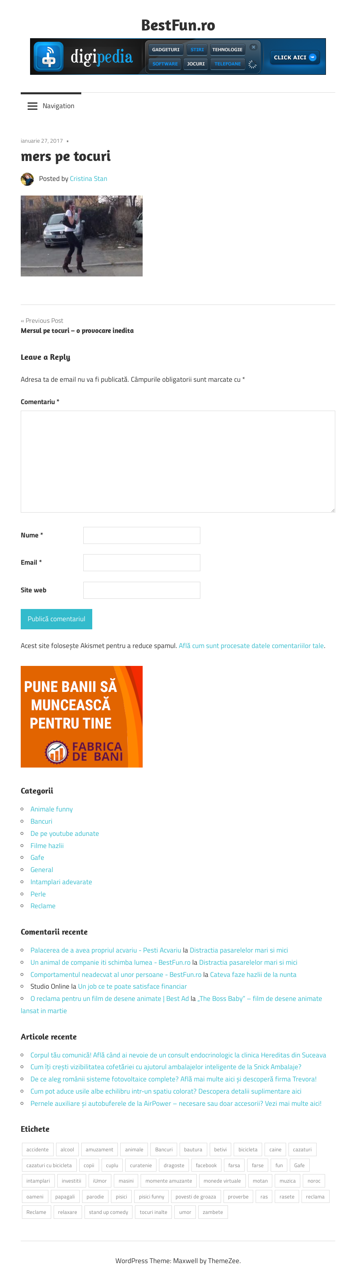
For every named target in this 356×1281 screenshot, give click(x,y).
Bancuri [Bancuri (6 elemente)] (164, 1149)
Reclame (43, 905)
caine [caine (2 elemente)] (275, 1149)
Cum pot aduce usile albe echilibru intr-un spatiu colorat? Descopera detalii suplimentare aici (166, 1091)
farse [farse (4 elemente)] (258, 1165)
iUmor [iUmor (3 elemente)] (100, 1181)
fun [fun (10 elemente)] (279, 1165)
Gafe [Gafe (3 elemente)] (299, 1165)
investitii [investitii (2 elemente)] (71, 1181)
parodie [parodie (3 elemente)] (95, 1196)
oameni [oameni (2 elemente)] (34, 1196)
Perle (38, 894)
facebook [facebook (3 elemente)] (206, 1165)
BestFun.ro (178, 24)
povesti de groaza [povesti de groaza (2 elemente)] (196, 1196)
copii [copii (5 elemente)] (89, 1165)
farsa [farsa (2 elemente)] (234, 1165)
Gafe (37, 857)
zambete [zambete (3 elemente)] (213, 1212)
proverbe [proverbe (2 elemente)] (238, 1196)
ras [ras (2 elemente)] (264, 1196)
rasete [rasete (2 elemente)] (287, 1196)
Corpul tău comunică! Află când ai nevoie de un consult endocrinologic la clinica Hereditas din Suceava (178, 1055)
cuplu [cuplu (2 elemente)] (112, 1165)
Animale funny (51, 809)
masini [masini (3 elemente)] (126, 1181)
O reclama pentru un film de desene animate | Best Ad (109, 998)
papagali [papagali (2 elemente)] (65, 1196)
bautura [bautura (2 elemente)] (193, 1149)
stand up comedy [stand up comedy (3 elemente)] (108, 1212)
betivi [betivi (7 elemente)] (220, 1149)
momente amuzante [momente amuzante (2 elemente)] (168, 1181)
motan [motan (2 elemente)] (260, 1181)
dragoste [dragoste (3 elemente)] (174, 1165)
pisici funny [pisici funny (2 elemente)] (151, 1196)
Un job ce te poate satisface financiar (132, 986)
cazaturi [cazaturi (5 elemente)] (302, 1149)
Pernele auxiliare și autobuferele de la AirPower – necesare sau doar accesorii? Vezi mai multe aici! (175, 1103)
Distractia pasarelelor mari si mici (239, 950)
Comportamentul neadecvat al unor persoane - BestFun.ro (116, 974)
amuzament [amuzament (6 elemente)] (99, 1149)
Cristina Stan (88, 178)
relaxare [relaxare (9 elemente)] (67, 1212)
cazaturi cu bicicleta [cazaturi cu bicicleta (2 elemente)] (49, 1165)
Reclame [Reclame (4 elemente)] (36, 1212)
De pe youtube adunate (64, 833)
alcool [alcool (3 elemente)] (67, 1149)
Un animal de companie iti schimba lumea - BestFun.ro (110, 962)
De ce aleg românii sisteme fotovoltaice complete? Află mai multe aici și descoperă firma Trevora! (173, 1079)
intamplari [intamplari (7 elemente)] (38, 1181)
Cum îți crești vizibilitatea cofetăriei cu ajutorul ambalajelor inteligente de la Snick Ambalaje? (166, 1066)
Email (31, 562)
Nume (32, 535)
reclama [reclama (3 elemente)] (315, 1196)
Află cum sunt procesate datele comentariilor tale (251, 645)
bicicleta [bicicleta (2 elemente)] (248, 1149)
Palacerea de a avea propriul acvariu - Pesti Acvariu (105, 950)
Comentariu (40, 401)
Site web (33, 590)
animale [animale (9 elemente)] (134, 1149)
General (41, 869)
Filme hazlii (47, 845)
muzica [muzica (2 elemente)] (288, 1181)
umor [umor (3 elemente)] (185, 1212)
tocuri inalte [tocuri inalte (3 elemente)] (153, 1212)
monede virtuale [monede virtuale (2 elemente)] (222, 1181)
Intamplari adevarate (61, 881)
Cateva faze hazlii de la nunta (253, 974)
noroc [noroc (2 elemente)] (314, 1181)
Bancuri (41, 821)
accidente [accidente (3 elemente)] (37, 1149)
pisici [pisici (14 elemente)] (121, 1196)
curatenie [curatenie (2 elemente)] (141, 1165)
